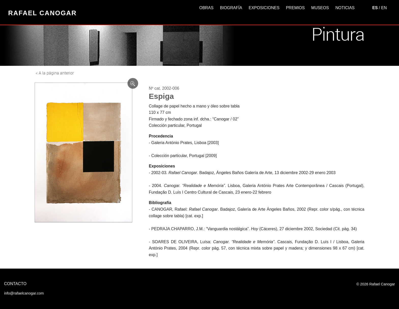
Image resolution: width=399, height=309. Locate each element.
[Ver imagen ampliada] (132, 83)
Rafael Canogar (42, 13)
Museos (320, 8)
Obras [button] (206, 8)
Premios (295, 8)
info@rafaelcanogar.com (24, 293)
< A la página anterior (55, 73)
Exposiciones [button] (264, 8)
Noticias (345, 8)
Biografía (231, 8)
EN (384, 8)
